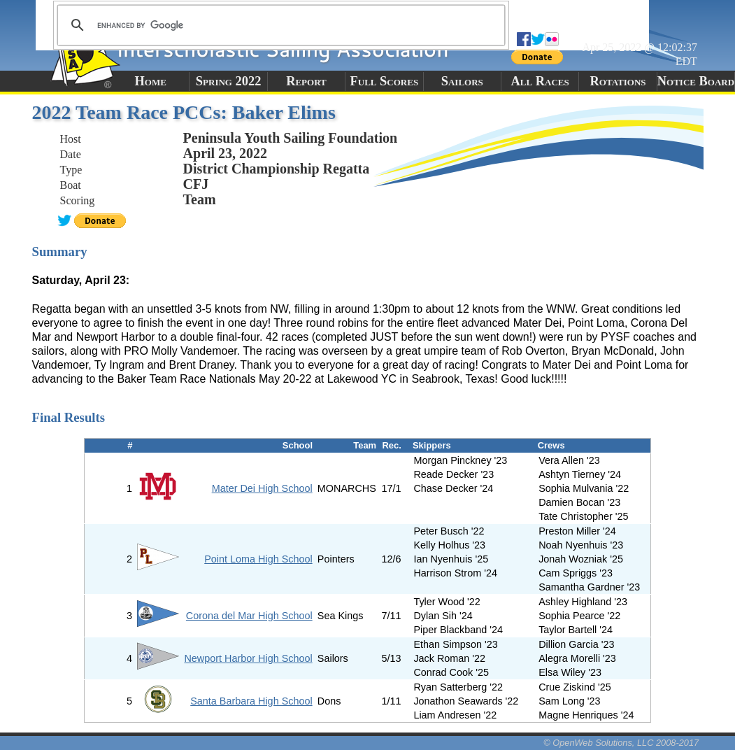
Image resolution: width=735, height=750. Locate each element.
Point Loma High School (258, 559)
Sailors (462, 81)
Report (306, 81)
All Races (540, 81)
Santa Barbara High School (251, 701)
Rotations (618, 81)
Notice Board (695, 81)
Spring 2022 (229, 81)
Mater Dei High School (262, 488)
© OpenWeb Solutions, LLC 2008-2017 (621, 742)
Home (150, 81)
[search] (279, 25)
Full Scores (384, 81)
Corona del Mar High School (249, 615)
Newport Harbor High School (248, 658)
